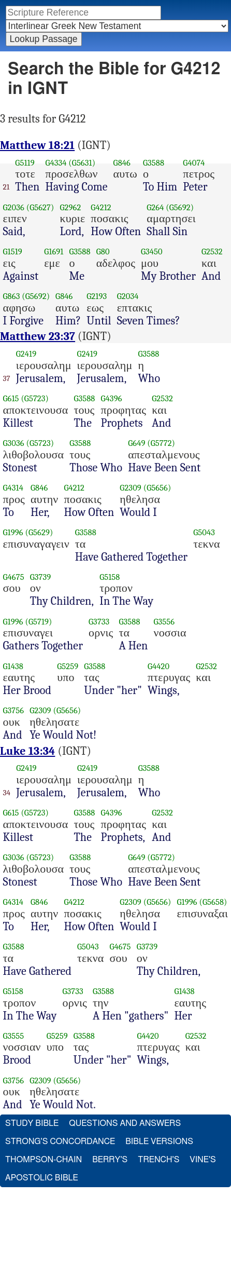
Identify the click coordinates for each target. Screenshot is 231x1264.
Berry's (109, 1160)
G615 (11, 398)
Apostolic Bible (41, 1178)
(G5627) (40, 207)
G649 (136, 443)
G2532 (212, 251)
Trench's (158, 1160)
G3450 (152, 251)
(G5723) (35, 398)
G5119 (24, 163)
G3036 (13, 443)
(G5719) (38, 622)
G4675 (13, 577)
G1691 (53, 251)
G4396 (111, 398)
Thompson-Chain (43, 1160)
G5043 (204, 532)
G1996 (13, 532)
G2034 (128, 296)
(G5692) (180, 207)
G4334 (55, 163)
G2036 (13, 207)
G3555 (13, 1036)
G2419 (26, 354)
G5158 (109, 577)
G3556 (164, 622)
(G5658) (213, 902)
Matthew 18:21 (37, 145)
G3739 (40, 577)
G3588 (153, 163)
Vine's (202, 1160)
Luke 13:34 (27, 751)
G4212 (101, 207)
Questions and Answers (125, 1123)
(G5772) (161, 443)
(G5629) (39, 532)
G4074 (194, 163)
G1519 (12, 251)
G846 (122, 163)
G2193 (96, 296)
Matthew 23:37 (37, 336)
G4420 (158, 666)
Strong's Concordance (60, 1141)
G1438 (13, 666)
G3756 (13, 710)
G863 (11, 296)
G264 (155, 207)
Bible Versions (159, 1141)
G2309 (130, 488)
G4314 (13, 488)
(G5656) (157, 488)
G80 (103, 251)
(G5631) (81, 163)
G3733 (99, 622)
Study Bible (32, 1123)
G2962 (70, 207)
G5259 (67, 666)
